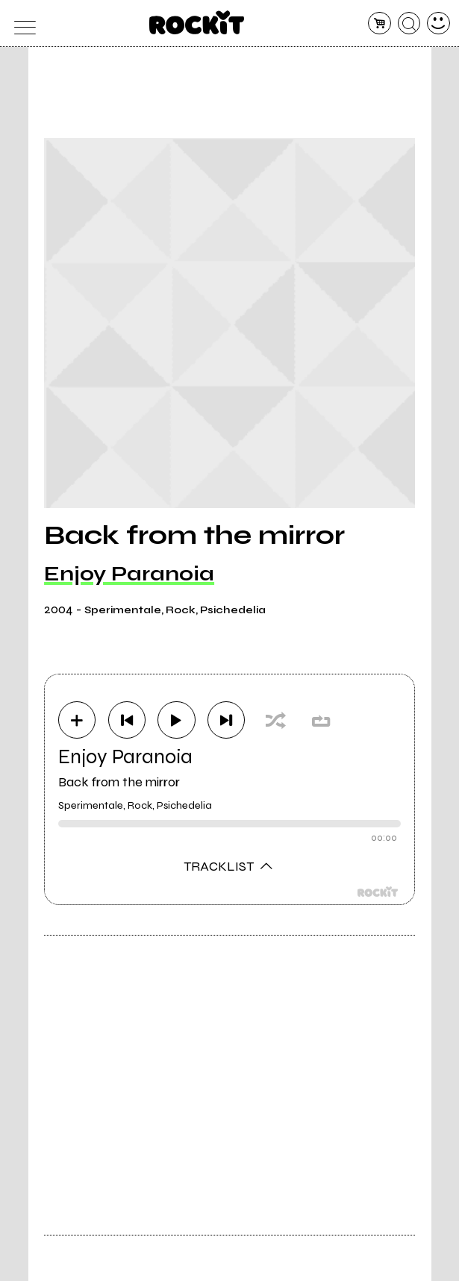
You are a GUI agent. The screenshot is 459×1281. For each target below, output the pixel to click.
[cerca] (409, 23)
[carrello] (379, 23)
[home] (196, 22)
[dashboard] (438, 23)
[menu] (20, 23)
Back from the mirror (119, 782)
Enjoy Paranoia (129, 574)
